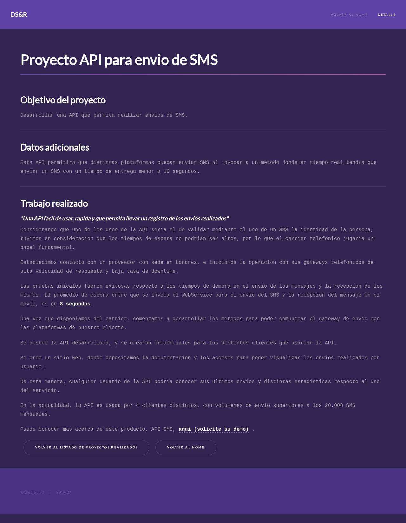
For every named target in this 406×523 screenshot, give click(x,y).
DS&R (18, 14)
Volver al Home (349, 14)
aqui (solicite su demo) (214, 429)
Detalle (387, 14)
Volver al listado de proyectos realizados (86, 447)
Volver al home (186, 447)
